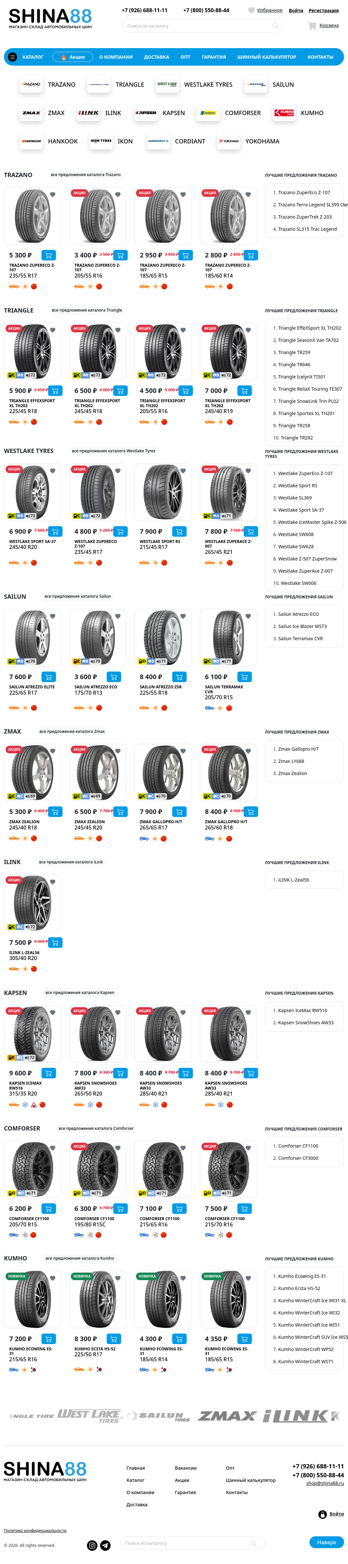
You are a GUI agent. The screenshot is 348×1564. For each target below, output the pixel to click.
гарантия (214, 57)
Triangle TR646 (294, 364)
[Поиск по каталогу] (275, 26)
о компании (116, 57)
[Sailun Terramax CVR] (228, 637)
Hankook (49, 141)
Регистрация (323, 10)
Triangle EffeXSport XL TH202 (309, 328)
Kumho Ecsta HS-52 (299, 1288)
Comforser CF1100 (298, 1146)
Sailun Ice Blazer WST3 (302, 626)
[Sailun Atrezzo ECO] (97, 637)
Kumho (298, 113)
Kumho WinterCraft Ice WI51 (309, 1325)
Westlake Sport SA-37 (301, 510)
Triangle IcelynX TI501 (302, 377)
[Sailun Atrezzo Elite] (32, 637)
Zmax (42, 113)
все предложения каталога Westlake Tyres (113, 451)
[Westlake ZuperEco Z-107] (97, 492)
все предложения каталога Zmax (72, 731)
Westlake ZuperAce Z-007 (305, 571)
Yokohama (248, 141)
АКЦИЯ (79, 193)
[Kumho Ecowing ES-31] (32, 1299)
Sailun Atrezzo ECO (298, 614)
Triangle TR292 (297, 438)
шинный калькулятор (266, 57)
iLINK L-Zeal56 (293, 880)
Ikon (111, 141)
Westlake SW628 (296, 546)
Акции (73, 57)
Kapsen (159, 113)
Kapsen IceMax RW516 (302, 1010)
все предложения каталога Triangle (87, 310)
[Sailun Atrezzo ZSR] (163, 637)
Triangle (115, 84)
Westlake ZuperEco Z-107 (305, 473)
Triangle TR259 (294, 352)
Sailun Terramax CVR (300, 638)
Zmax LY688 (291, 761)
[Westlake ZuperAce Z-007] (228, 492)
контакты (321, 57)
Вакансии (186, 1468)
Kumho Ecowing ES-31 (302, 1276)
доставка (156, 57)
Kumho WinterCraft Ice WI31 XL (312, 1300)
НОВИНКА (16, 1276)
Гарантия (185, 1492)
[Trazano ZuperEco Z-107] (32, 216)
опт (185, 57)
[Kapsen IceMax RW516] (32, 1034)
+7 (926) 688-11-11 (145, 10)
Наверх (326, 1542)
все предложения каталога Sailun (78, 596)
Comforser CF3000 (298, 1158)
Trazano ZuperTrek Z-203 (305, 217)
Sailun (269, 84)
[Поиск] (254, 1543)
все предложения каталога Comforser (96, 1128)
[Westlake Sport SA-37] (32, 492)
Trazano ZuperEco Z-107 (304, 192)
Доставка (136, 1504)
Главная (135, 1468)
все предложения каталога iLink (71, 862)
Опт (230, 1468)
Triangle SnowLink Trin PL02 (308, 401)
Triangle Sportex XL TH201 (306, 413)
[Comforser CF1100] (32, 1169)
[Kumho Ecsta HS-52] (97, 1299)
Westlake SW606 (298, 583)
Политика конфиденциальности (35, 1530)
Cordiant (176, 141)
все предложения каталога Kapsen (79, 992)
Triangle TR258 (294, 425)
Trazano (47, 84)
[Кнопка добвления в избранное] (52, 194)
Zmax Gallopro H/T (298, 749)
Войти (296, 10)
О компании (140, 1492)
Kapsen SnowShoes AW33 (306, 1022)
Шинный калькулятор (247, 1480)
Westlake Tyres (194, 84)
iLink (99, 113)
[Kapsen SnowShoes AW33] (97, 1034)
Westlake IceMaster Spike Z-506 (312, 522)
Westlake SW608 (296, 534)
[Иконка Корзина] (323, 25)
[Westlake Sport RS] (163, 492)
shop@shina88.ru (325, 1483)
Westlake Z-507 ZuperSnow (307, 559)
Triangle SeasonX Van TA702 (308, 340)
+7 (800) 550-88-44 (206, 10)
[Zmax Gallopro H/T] (163, 772)
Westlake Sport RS (297, 485)
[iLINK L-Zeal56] (32, 903)
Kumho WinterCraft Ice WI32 (309, 1312)
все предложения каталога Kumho (80, 1258)
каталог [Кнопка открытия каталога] (25, 57)
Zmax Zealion (292, 773)
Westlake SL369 (295, 498)
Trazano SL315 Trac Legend (307, 229)
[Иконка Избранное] (265, 10)
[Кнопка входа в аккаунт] (331, 1514)
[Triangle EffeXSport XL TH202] (32, 351)
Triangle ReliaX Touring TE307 (310, 389)
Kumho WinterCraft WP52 (306, 1349)
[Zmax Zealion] (32, 772)
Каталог (135, 1480)
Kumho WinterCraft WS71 (306, 1361)
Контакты (237, 1492)
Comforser (229, 113)
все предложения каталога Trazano (85, 174)
